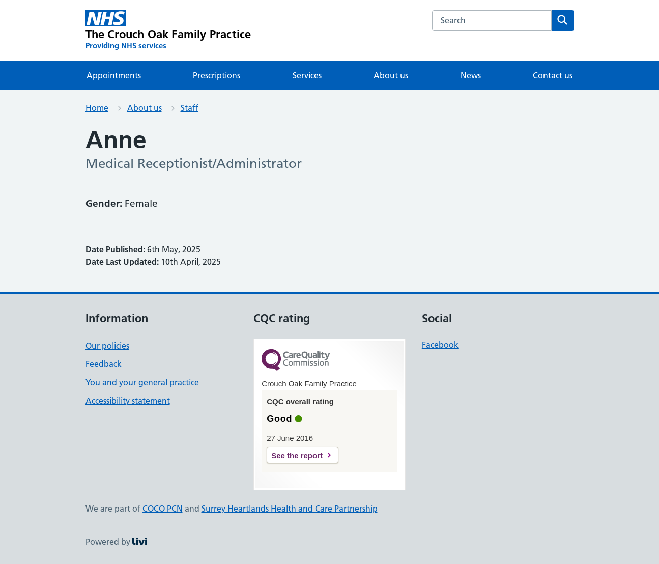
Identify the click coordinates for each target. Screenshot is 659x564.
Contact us (552, 75)
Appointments (114, 75)
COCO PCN (162, 508)
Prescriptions (216, 75)
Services (307, 75)
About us (391, 75)
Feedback (103, 364)
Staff (189, 108)
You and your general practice (142, 382)
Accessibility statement (127, 401)
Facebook (440, 345)
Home (96, 108)
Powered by (116, 542)
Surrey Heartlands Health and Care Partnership (290, 508)
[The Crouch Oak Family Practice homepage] (168, 30)
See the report (297, 455)
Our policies (107, 346)
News (471, 75)
